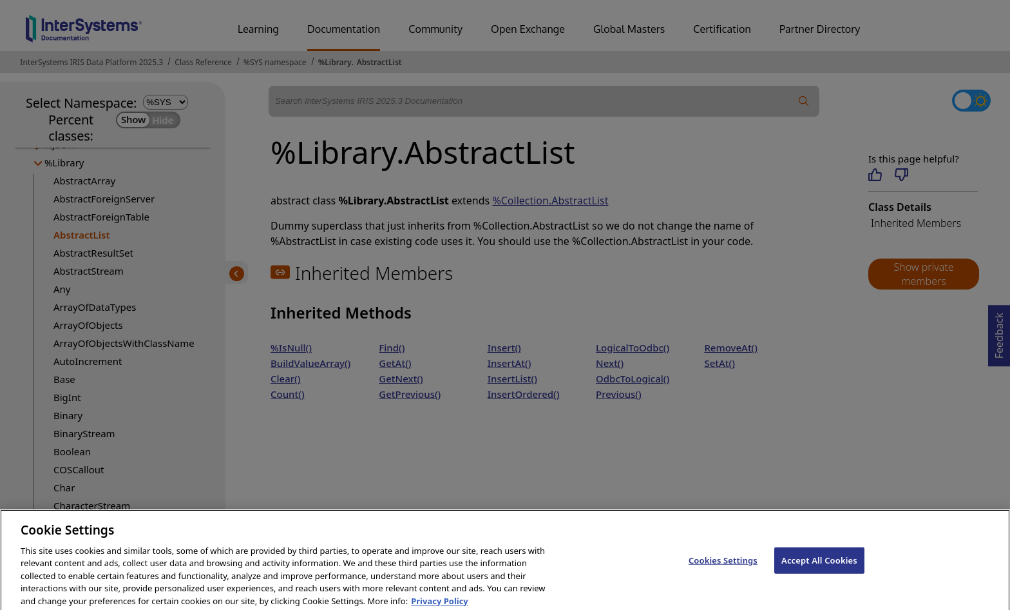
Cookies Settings (723, 566)
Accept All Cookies (819, 566)
